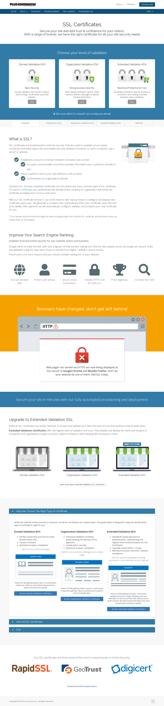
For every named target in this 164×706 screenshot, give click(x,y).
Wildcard (138, 123)
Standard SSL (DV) (53, 123)
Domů (13, 11)
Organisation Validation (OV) (82, 123)
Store (23, 11)
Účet (150, 11)
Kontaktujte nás (86, 11)
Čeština (120, 4)
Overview (25, 123)
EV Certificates (24, 189)
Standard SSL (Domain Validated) (26, 186)
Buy (32, 102)
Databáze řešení (51, 11)
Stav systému (69, 11)
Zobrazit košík (147, 4)
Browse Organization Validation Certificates (82, 599)
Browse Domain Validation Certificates (35, 593)
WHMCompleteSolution (87, 686)
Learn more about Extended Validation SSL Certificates (82, 484)
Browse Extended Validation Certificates (128, 609)
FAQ (18, 629)
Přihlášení (131, 4)
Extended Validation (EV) (111, 123)
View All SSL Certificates (29, 621)
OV (10, 189)
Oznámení (35, 11)
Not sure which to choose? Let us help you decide (82, 113)
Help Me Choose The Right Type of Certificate (41, 511)
